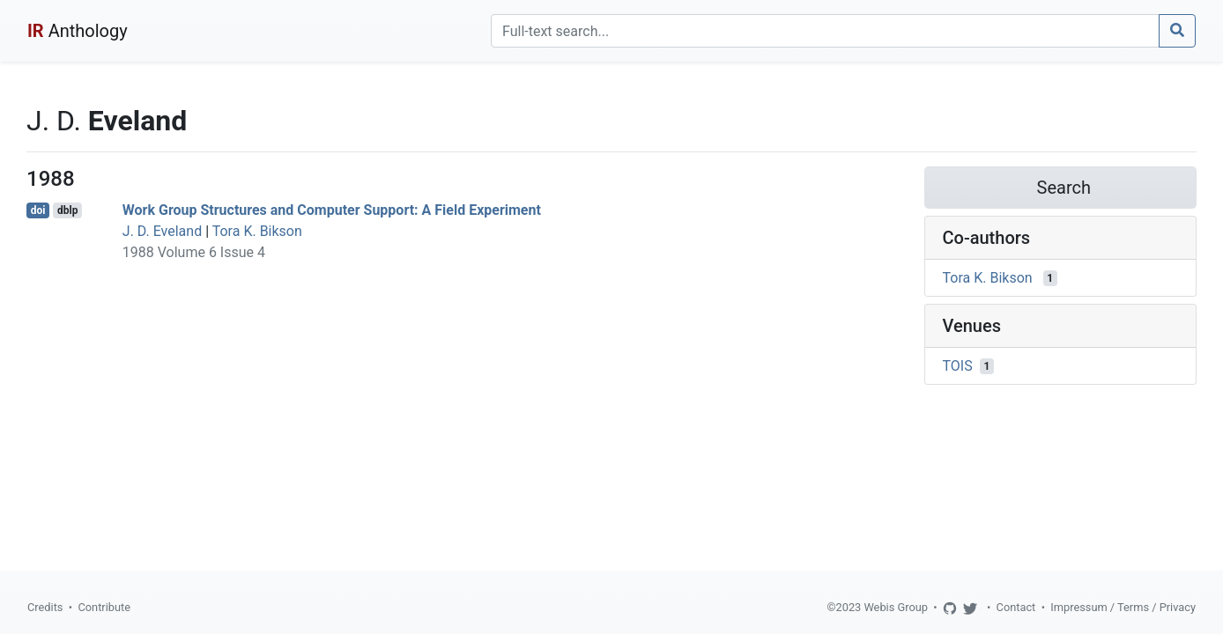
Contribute (104, 607)
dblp (67, 210)
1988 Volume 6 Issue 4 (193, 252)
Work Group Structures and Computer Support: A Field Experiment (331, 210)
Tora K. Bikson (257, 231)
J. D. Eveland (162, 231)
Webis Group (896, 607)
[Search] (825, 31)
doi (38, 210)
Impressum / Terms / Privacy (1123, 607)
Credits (45, 607)
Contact (1016, 607)
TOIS (958, 366)
